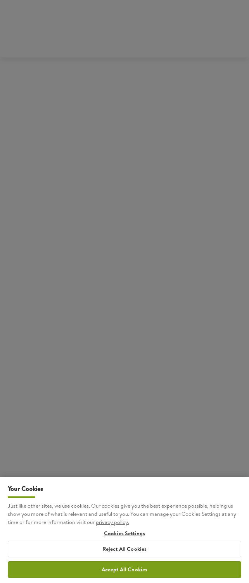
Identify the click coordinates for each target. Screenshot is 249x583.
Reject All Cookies (124, 556)
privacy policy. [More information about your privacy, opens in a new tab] (112, 529)
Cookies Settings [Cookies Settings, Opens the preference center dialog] (124, 540)
